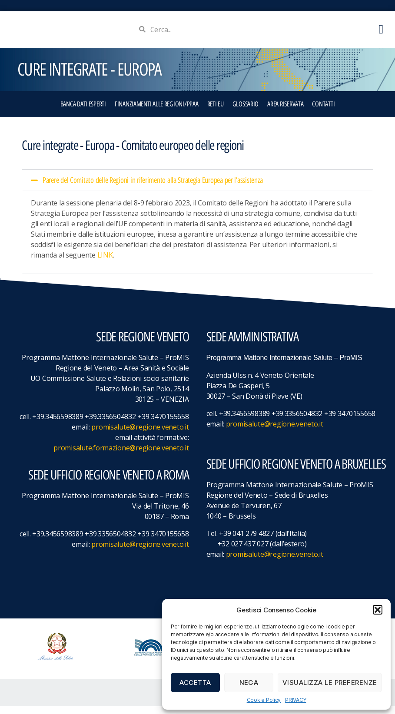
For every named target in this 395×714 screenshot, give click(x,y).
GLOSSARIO (245, 112)
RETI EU (215, 112)
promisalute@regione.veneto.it (140, 435)
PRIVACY (295, 700)
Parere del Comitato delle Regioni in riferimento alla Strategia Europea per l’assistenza (152, 188)
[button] (377, 609)
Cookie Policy (264, 700)
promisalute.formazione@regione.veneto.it (121, 455)
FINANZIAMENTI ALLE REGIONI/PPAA (157, 112)
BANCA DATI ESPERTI (83, 112)
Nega (249, 682)
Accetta (195, 682)
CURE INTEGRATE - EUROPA (89, 77)
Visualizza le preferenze (329, 682)
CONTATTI (323, 112)
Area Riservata (285, 112)
